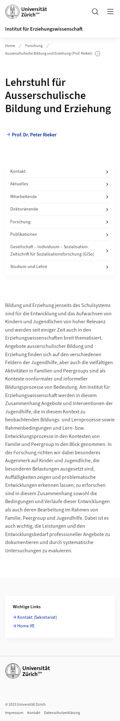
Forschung (34, 46)
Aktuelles (60, 184)
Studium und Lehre (60, 266)
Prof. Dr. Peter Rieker (34, 134)
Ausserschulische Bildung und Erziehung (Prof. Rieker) (52, 54)
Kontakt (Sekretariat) (37, 617)
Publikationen (60, 234)
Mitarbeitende (60, 196)
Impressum (14, 713)
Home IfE (26, 626)
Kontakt (60, 171)
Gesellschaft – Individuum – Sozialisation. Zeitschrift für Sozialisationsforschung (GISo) (60, 250)
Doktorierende (60, 209)
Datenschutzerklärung (62, 713)
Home (10, 46)
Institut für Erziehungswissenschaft (44, 29)
